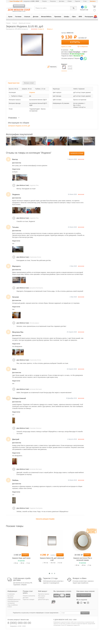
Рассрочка (53, 1)
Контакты (92, 1)
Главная (8, 23)
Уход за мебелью (13, 605)
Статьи (10, 606)
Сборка (70, 1)
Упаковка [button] (14, 118)
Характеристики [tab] (13, 83)
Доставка (61, 1)
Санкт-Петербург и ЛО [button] (16, 1)
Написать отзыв (76, 153)
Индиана (32, 92)
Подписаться (85, 613)
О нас (85, 1)
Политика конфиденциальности (14, 598)
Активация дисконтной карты (43, 598)
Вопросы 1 (50, 29)
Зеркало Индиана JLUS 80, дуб (20, 126)
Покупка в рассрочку (29, 595)
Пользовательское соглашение (13, 602)
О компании (11, 594)
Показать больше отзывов (45, 519)
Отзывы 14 (37, 29)
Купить (75, 42)
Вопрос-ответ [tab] (29, 83)
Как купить (11, 596)
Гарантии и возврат (28, 599)
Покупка (44, 1)
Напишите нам (83, 595)
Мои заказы (41, 596)
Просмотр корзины (43, 594)
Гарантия (77, 1)
